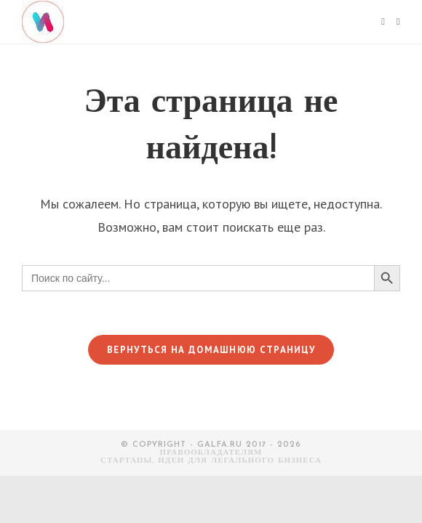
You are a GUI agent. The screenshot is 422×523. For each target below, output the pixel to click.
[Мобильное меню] (383, 22)
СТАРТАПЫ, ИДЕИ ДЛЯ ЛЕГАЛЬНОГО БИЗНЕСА (211, 461)
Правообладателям (211, 453)
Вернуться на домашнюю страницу (211, 350)
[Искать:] (393, 22)
